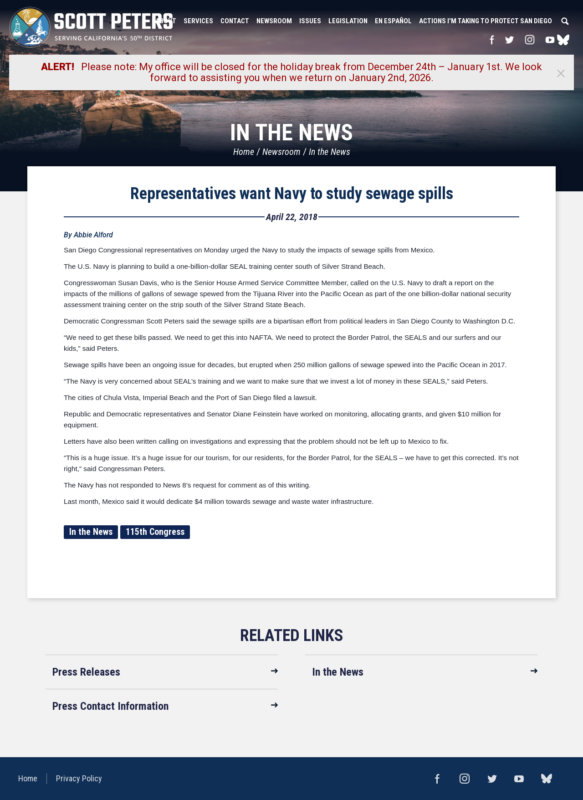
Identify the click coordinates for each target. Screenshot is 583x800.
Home (243, 151)
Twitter (509, 39)
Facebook (491, 39)
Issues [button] (310, 21)
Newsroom (281, 151)
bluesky (563, 39)
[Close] (560, 72)
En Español (393, 21)
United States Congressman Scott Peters (91, 27)
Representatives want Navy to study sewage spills (291, 193)
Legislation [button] (348, 21)
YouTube (550, 39)
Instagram (530, 39)
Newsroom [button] (274, 21)
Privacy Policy (79, 778)
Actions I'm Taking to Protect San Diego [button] (485, 21)
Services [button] (198, 21)
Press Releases (86, 672)
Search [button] (565, 21)
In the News (329, 151)
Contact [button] (234, 21)
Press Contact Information (110, 706)
